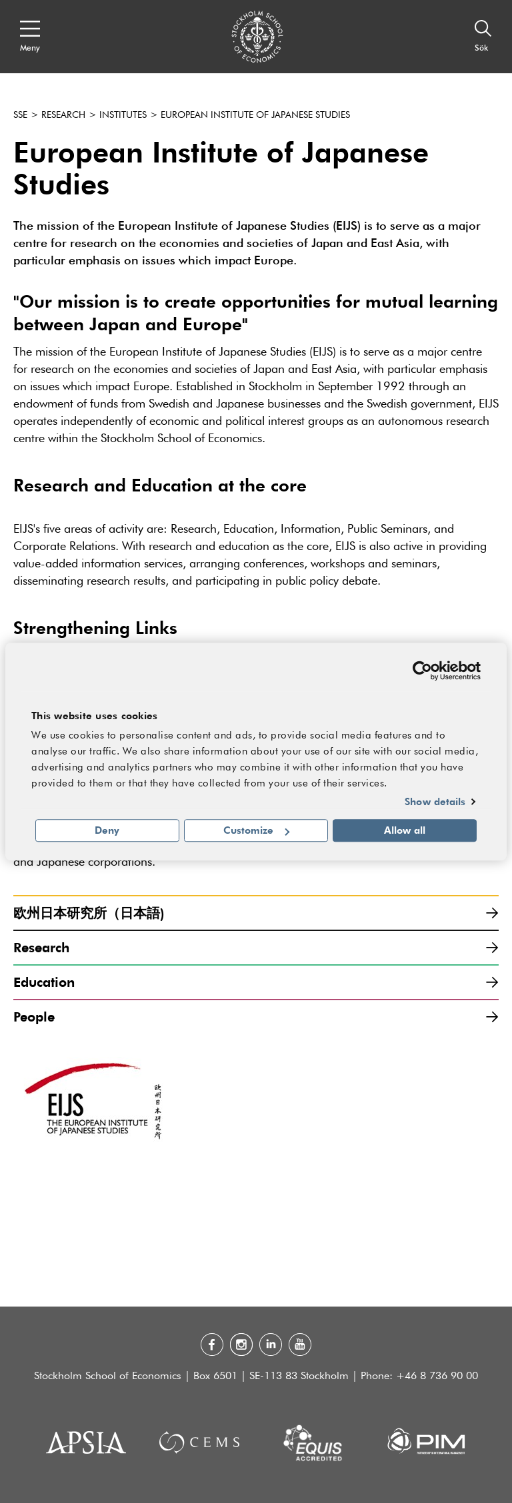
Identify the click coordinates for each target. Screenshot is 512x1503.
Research (63, 115)
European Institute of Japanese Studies (255, 115)
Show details (435, 801)
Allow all (404, 830)
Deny (107, 830)
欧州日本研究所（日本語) (256, 912)
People (256, 1016)
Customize (256, 830)
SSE (20, 115)
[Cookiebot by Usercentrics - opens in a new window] (422, 671)
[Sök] (483, 36)
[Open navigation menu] (30, 36)
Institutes (123, 115)
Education (256, 982)
